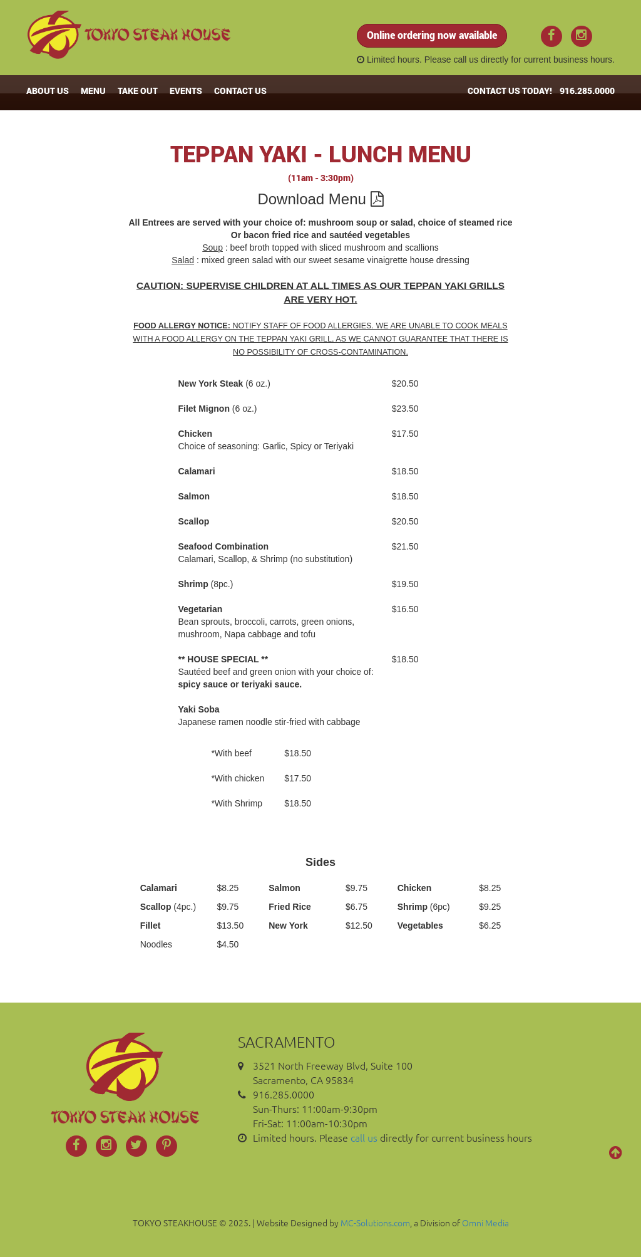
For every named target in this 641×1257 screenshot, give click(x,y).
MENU (93, 90)
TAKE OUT (138, 90)
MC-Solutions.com (375, 1222)
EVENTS (186, 90)
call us (465, 60)
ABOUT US (47, 90)
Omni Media (485, 1222)
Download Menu (320, 198)
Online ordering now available (432, 34)
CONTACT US (240, 90)
